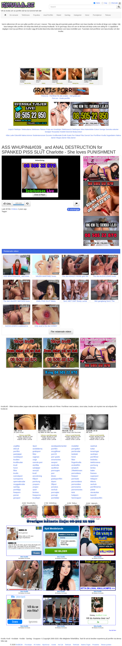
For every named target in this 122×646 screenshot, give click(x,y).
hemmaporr (76, 498)
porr (53, 473)
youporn (36, 484)
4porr (35, 446)
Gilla (7, 203)
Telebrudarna (26, 129)
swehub (93, 446)
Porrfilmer (97, 135)
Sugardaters (110, 135)
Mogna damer (61, 138)
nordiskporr (18, 457)
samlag (16, 487)
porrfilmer (94, 457)
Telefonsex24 (67, 129)
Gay (105, 3)
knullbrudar (18, 462)
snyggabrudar (19, 484)
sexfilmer (55, 468)
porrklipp (17, 490)
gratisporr (37, 451)
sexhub (93, 484)
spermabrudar (19, 481)
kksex (53, 476)
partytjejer (17, 454)
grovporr (16, 498)
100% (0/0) (19, 204)
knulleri (16, 460)
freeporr (74, 476)
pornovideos (76, 481)
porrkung (94, 465)
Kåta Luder (10, 135)
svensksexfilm (96, 498)
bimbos (36, 492)
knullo (15, 473)
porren (16, 495)
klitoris (93, 481)
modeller (75, 446)
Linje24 (11, 129)
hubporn (75, 495)
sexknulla (55, 465)
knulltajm (36, 498)
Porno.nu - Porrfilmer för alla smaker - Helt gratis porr (61, 96)
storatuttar (94, 492)
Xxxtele (53, 645)
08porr (54, 484)
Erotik (64, 135)
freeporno (37, 495)
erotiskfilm (75, 465)
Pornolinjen (28, 645)
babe (92, 470)
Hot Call (60, 645)
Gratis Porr (71, 135)
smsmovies (56, 460)
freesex (93, 473)
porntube (75, 479)
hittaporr (93, 479)
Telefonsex (36, 129)
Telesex (43, 129)
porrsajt (54, 495)
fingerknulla (76, 462)
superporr (94, 476)
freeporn (16, 492)
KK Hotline (37, 645)
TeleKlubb (76, 645)
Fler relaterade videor (61, 331)
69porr (35, 479)
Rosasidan (56, 132)
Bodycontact (77, 132)
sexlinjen (94, 454)
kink (73, 492)
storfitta (36, 465)
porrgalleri (75, 449)
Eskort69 (18, 135)
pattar (92, 490)
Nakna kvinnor (27, 135)
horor (73, 457)
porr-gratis (55, 457)
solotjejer (36, 468)
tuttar (92, 449)
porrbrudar (75, 451)
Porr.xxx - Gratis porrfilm (61, 98)
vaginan (36, 457)
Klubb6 (62, 132)
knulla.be (19, 645)
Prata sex (49, 129)
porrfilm (54, 449)
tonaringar (94, 451)
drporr (53, 481)
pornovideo (76, 484)
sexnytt (36, 470)
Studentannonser (39, 135)
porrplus (54, 487)
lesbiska (93, 460)
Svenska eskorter (112, 129)
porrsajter (55, 492)
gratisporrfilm (56, 479)
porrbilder (55, 498)
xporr (35, 490)
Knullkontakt (57, 135)
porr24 (54, 454)
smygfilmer (55, 451)
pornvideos (76, 473)
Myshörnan (45, 645)
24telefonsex (76, 470)
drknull (16, 449)
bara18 (93, 495)
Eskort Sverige (99, 129)
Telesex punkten (106, 645)
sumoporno (18, 479)
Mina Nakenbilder (87, 129)
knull (15, 465)
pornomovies (76, 490)
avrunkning (37, 476)
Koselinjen (57, 129)
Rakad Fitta (79, 135)
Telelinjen (17, 129)
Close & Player (39, 195)
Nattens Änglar (85, 645)
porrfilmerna (95, 487)
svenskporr (18, 476)
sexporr (54, 462)
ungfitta (16, 446)
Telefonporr (76, 129)
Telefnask (68, 645)
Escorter (49, 135)
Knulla (103, 135)
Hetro (98, 3)
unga (35, 460)
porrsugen (55, 470)
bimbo (93, 468)
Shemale (114, 3)
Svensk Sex (88, 135)
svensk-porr (38, 462)
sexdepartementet (58, 446)
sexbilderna (37, 449)
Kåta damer (71, 138)
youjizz (35, 487)
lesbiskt (74, 454)
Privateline (95, 645)
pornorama (76, 487)
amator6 (75, 468)
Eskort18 (69, 132)
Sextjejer (48, 132)
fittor (34, 454)
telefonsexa (95, 462)
